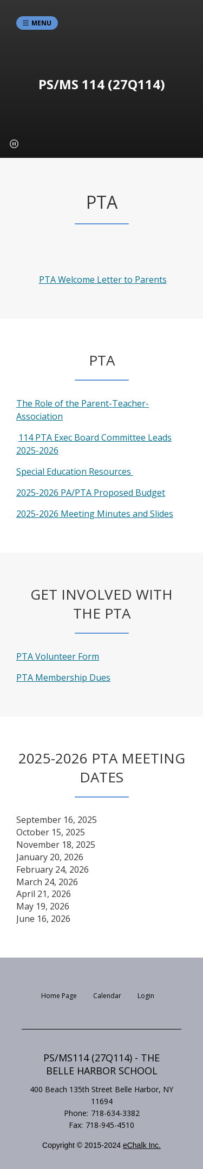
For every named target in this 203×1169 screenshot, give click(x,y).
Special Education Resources (74, 471)
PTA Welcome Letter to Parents (103, 279)
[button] (14, 143)
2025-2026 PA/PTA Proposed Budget (90, 493)
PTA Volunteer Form (57, 656)
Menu (41, 23)
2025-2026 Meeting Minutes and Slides (94, 514)
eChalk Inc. (142, 1145)
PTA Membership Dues (63, 677)
